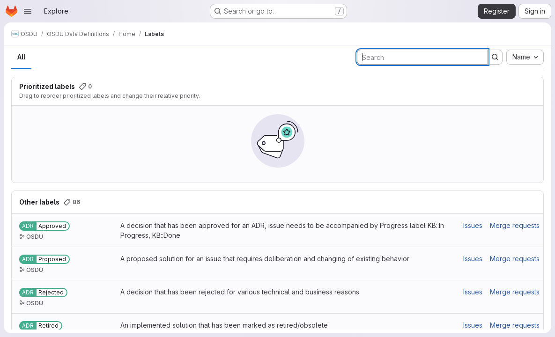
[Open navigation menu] (27, 11)
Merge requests (515, 225)
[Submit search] (495, 57)
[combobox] (525, 57)
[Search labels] (422, 57)
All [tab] (21, 57)
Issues (472, 225)
